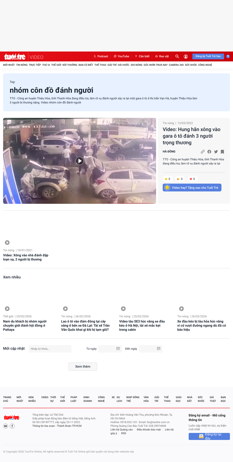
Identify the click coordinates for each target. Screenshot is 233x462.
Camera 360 (176, 64)
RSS (123, 433)
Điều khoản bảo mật (149, 429)
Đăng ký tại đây (213, 436)
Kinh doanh (88, 399)
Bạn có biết (86, 64)
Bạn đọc (223, 399)
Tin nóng (22, 64)
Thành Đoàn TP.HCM (69, 426)
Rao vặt (162, 56)
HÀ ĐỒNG (169, 151)
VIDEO (36, 57)
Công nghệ (205, 64)
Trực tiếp (35, 64)
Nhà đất (189, 399)
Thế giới (56, 64)
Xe (113, 397)
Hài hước (123, 64)
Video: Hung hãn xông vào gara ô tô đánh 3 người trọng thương (191, 136)
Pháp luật (74, 399)
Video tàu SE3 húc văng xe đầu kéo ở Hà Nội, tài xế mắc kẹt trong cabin (142, 325)
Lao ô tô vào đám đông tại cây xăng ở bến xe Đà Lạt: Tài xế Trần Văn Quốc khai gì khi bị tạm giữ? (85, 325)
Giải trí (111, 64)
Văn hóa (146, 399)
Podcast (100, 56)
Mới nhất (9, 64)
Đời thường (69, 64)
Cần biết (141, 56)
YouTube (121, 56)
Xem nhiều (12, 277)
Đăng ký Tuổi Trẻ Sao (208, 56)
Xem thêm (82, 366)
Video (44, 397)
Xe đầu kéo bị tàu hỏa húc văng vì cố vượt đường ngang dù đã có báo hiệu (201, 325)
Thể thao (100, 64)
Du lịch (119, 399)
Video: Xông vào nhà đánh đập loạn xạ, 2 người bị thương (25, 257)
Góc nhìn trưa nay (156, 64)
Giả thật (213, 399)
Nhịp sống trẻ (132, 399)
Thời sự (53, 399)
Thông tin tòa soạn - (44, 426)
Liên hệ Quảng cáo (122, 429)
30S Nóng (136, 64)
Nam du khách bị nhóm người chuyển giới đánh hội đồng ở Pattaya (24, 325)
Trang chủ (7, 399)
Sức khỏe (191, 64)
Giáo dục (179, 399)
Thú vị (46, 64)
